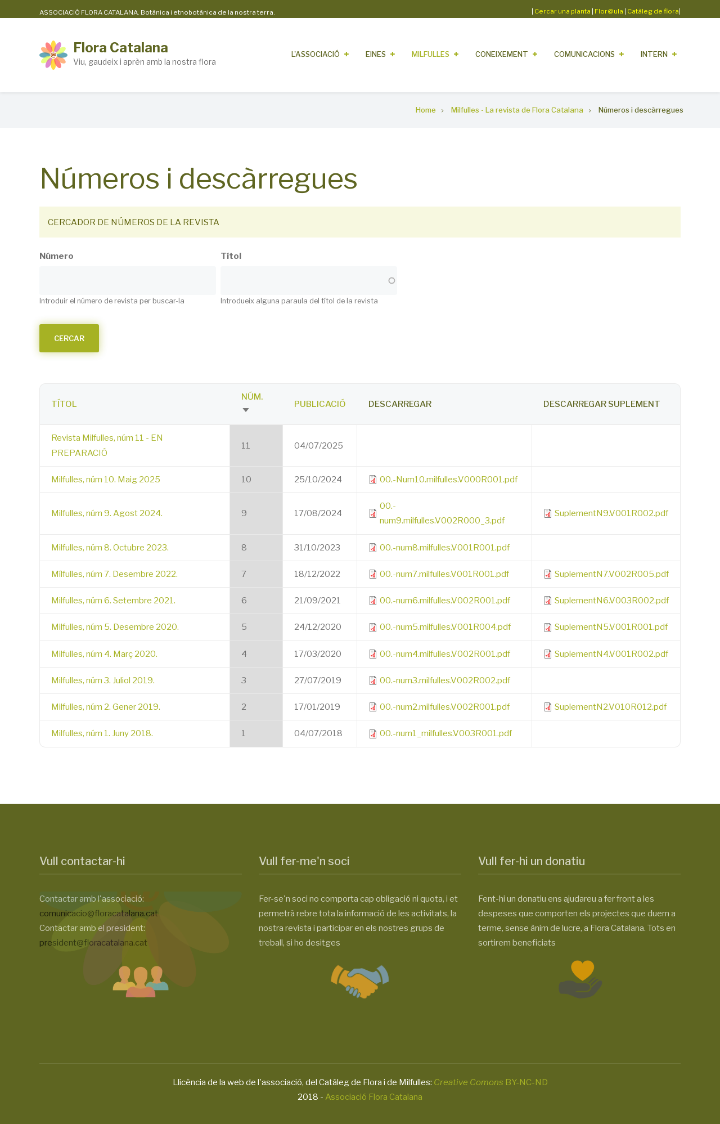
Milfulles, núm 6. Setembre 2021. (113, 600)
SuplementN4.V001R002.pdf (611, 654)
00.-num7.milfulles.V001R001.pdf (444, 574)
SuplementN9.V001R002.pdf (611, 513)
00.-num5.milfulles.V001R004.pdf (445, 627)
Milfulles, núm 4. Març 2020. (104, 654)
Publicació (320, 404)
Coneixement (501, 54)
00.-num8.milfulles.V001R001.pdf (445, 548)
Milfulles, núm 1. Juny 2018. (102, 733)
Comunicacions (584, 54)
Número (56, 256)
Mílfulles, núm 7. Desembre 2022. (114, 574)
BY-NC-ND (491, 1082)
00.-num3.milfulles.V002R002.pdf (445, 680)
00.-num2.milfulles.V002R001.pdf (445, 707)
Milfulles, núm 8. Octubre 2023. (110, 548)
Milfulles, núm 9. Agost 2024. (107, 513)
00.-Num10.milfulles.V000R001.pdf (449, 479)
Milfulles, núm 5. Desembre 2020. (115, 627)
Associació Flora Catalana (373, 1097)
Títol (230, 256)
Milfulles (430, 54)
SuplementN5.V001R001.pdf (611, 627)
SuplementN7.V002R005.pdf (612, 574)
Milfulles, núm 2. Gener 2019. (105, 707)
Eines (376, 54)
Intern (654, 54)
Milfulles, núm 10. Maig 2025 (105, 479)
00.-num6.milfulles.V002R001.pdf (445, 600)
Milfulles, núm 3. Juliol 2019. (103, 680)
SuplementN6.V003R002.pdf (612, 600)
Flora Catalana (120, 47)
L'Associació (315, 54)
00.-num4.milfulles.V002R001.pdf (445, 654)
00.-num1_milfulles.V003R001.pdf (446, 733)
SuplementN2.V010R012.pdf (611, 707)
